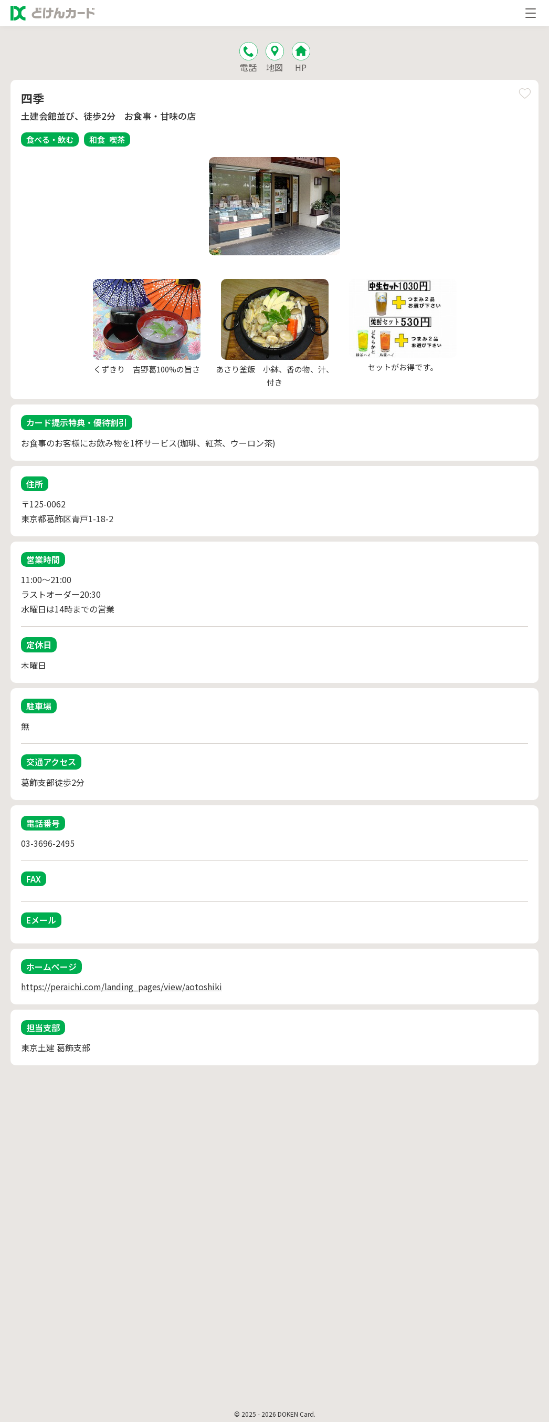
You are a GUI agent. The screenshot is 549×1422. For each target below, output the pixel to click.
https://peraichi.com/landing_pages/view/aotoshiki (121, 986)
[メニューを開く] (530, 13)
